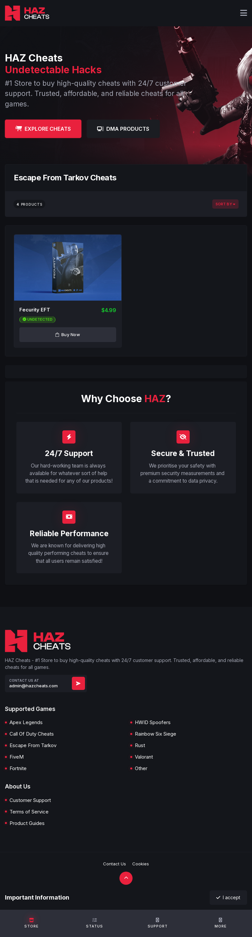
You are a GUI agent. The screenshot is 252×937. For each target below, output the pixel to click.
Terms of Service (29, 811)
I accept (228, 897)
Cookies (140, 863)
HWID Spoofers (153, 722)
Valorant (144, 756)
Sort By (225, 204)
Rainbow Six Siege (155, 733)
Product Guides (27, 823)
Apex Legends (26, 722)
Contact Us (114, 863)
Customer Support (30, 800)
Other (141, 768)
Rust (140, 745)
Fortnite (18, 768)
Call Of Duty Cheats (32, 733)
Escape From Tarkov (33, 745)
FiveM (17, 756)
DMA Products (123, 129)
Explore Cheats (43, 129)
